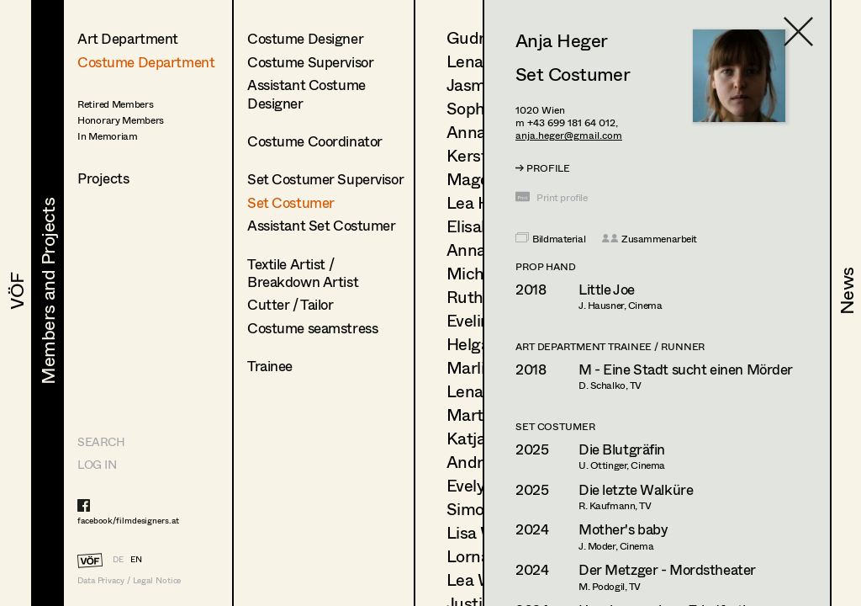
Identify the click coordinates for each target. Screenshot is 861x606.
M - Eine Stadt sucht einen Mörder (685, 369)
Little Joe (606, 289)
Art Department (127, 38)
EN (136, 559)
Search (100, 441)
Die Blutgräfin (621, 449)
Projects (103, 178)
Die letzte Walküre (635, 489)
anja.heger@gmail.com (568, 135)
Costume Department (145, 61)
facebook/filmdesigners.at (128, 520)
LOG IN (96, 464)
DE (118, 559)
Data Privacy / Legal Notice (129, 580)
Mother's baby (623, 529)
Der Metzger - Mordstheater (667, 569)
